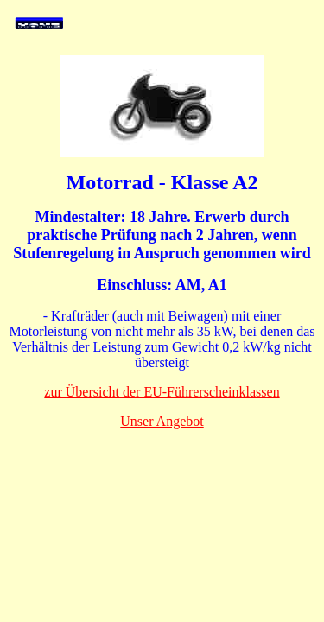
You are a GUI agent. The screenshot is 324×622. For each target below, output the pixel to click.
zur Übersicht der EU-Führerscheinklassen (161, 391)
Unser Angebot (161, 421)
